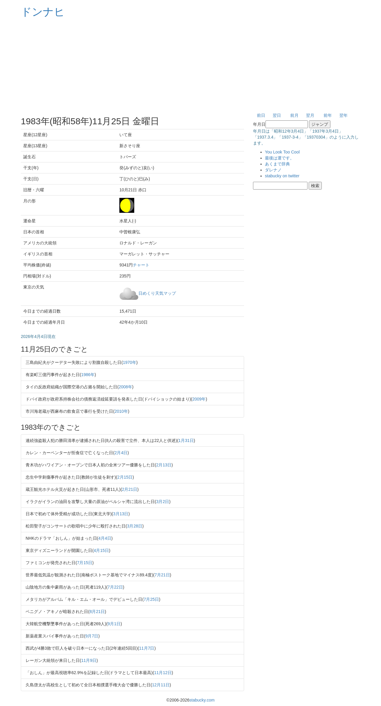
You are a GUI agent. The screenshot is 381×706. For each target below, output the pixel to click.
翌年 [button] (343, 115)
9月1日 (114, 623)
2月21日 (129, 489)
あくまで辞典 (277, 164)
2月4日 (121, 452)
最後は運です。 (279, 158)
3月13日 (120, 513)
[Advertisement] (190, 65)
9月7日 (92, 636)
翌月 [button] (310, 115)
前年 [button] (328, 115)
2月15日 (124, 477)
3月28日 (134, 526)
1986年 (88, 374)
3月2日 (162, 501)
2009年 (199, 399)
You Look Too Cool (282, 152)
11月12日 (163, 672)
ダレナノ (273, 169)
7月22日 (115, 587)
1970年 (129, 362)
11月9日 (88, 660)
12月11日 (161, 684)
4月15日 (101, 550)
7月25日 (151, 599)
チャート (141, 265)
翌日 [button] (277, 115)
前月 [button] (294, 115)
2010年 (121, 411)
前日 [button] (261, 115)
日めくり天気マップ (157, 293)
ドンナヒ (43, 12)
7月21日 (162, 574)
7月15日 (84, 562)
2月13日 (163, 465)
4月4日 (104, 538)
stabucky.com (202, 700)
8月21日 (97, 611)
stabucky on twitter (282, 175)
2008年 (125, 386)
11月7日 (146, 648)
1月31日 (185, 440)
